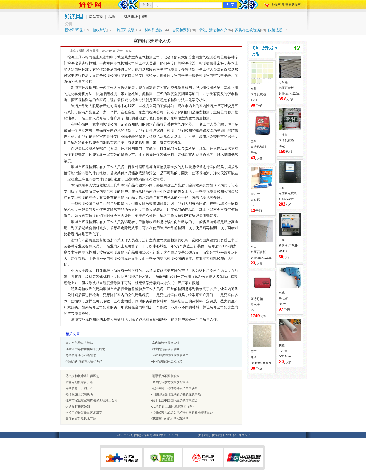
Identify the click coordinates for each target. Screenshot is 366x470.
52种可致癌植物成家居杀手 (170, 355)
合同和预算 (181, 30)
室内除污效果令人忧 (165, 343)
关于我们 (204, 435)
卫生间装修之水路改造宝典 (170, 382)
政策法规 (275, 30)
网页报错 (244, 435)
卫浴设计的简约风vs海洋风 (170, 418)
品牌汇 (113, 17)
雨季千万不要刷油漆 (165, 376)
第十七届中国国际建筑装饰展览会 (175, 400)
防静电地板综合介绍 (79, 382)
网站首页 (96, 17)
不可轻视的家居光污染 (167, 361)
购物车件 (286, 4)
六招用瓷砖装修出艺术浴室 (84, 412)
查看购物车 (293, 4)
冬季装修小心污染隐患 (81, 355)
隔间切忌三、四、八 (79, 388)
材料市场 (131, 17)
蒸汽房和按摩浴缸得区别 (82, 376)
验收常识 (100, 30)
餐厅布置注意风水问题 (81, 418)
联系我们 (218, 435)
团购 (144, 17)
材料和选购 (153, 30)
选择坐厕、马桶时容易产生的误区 (175, 388)
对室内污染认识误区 (165, 349)
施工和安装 (126, 30)
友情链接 (231, 435)
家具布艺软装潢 (247, 30)
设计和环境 (74, 30)
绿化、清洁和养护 (213, 30)
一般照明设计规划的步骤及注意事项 (176, 394)
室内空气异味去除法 (79, 343)
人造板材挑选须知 (78, 406)
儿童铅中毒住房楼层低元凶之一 (87, 349)
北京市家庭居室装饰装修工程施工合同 (91, 400)
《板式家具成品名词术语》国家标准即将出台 (182, 412)
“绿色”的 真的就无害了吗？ (84, 361)
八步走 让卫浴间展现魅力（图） (173, 406)
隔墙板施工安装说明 (79, 394)
